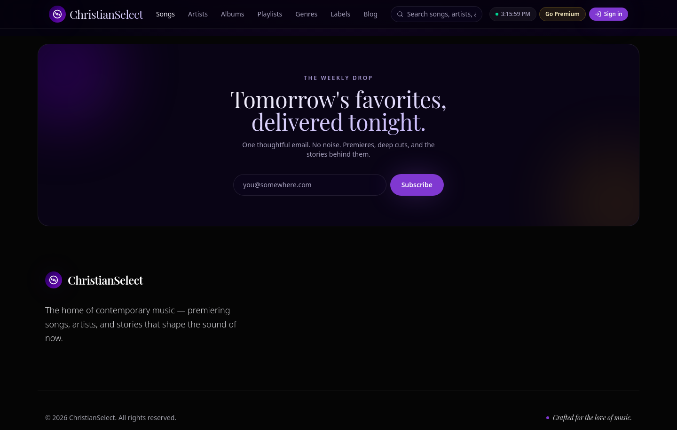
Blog (370, 13)
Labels (340, 13)
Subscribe (417, 184)
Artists (198, 13)
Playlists (270, 13)
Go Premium (562, 14)
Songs (165, 13)
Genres (306, 13)
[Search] (441, 14)
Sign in (608, 14)
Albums (232, 13)
